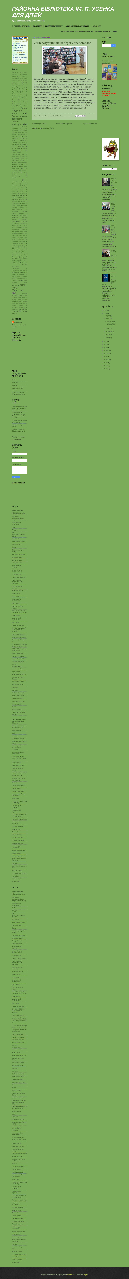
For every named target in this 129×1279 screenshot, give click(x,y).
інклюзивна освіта (18, 189)
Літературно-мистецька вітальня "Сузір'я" (19, 217)
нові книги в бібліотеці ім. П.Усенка (19, 247)
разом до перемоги (18, 274)
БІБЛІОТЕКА (37, 26)
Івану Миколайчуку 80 (19, 674)
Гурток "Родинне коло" (19, 111)
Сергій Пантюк (21, 278)
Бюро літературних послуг (19, 94)
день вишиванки (17, 591)
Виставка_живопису (19, 95)
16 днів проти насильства (16, 523)
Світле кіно (15, 832)
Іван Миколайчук (17, 669)
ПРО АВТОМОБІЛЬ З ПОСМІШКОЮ (19, 266)
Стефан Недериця (18, 840)
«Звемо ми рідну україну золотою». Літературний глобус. (19, 74)
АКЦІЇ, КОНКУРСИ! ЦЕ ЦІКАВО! (77, 26)
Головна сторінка (64, 124)
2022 (105, 313)
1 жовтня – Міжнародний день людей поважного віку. (19, 78)
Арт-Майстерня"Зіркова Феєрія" (19, 86)
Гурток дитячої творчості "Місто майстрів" (17, 581)
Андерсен (17, 84)
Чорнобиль (15, 309)
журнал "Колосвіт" (18, 659)
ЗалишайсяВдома (17, 176)
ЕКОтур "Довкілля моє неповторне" (19, 649)
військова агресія (16, 97)
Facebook (15, 382)
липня (108, 319)
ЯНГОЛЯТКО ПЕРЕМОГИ (114, 181)
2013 (105, 366)
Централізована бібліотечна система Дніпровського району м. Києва (19, 415)
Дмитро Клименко (18, 625)
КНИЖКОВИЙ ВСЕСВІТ (53, 26)
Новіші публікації (39, 124)
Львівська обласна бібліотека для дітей (18, 393)
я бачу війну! (16, 881)
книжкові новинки (18, 199)
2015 (105, 359)
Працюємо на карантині (16, 811)
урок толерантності (19, 297)
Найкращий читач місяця (18, 241)
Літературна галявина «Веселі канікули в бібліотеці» (19, 213)
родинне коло (16, 276)
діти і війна (16, 148)
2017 (105, 353)
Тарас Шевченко (17, 843)
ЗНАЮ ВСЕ (97, 26)
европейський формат (18, 158)
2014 (105, 363)
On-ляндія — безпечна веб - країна (19, 421)
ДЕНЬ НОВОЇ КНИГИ (113, 204)
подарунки (23, 257)
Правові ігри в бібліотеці (16, 806)
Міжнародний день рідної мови (18, 753)
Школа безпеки (17, 879)
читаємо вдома (17, 305)
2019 (105, 347)
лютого (108, 334)
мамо (18, 221)
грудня (108, 316)
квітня (108, 328)
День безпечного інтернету (17, 587)
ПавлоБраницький (22, 253)
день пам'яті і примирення (16, 600)
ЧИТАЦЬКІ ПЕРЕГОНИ (18, 307)
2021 (105, 341)
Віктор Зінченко (17, 560)
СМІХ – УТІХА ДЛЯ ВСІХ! (113, 228)
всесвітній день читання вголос (17, 570)
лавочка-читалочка (17, 209)
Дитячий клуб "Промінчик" (16, 619)
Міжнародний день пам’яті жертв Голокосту (18, 747)
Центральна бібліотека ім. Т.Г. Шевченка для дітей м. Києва (19, 408)
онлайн (23, 249)
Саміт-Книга (75, 105)
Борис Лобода (16, 92)
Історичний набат (17, 191)
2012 (105, 369)
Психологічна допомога (18, 270)
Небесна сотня (16, 245)
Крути (23, 203)
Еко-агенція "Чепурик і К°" (19, 160)
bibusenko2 (18, 322)
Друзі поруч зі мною (18, 156)
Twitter (14, 380)
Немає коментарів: (66, 116)
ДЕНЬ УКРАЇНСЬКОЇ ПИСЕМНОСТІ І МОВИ (19, 611)
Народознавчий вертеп (18, 243)
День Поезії (15, 136)
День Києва (18, 132)
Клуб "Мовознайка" (18, 197)
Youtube (14, 385)
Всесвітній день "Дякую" (20, 101)
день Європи (23, 130)
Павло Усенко (16, 788)
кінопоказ (22, 193)
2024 (105, 310)
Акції (26, 82)
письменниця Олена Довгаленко (18, 794)
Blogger (85, 1274)
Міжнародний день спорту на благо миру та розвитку (19, 235)
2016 (105, 356)
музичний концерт (19, 239)
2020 (105, 344)
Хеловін (19, 301)
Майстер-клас (16, 730)
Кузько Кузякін (16, 205)
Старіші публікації (89, 124)
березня (108, 331)
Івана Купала (16, 672)
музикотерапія (23, 237)
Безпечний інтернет (18, 90)
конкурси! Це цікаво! (18, 201)
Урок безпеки (23, 295)
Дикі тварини (15, 144)
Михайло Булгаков (19, 223)
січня (107, 337)
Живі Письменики (18, 653)
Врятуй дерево (23, 100)
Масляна (25, 221)
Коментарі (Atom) (48, 128)
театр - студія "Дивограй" (16, 846)
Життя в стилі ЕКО (18, 656)
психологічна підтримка (18, 272)
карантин (14, 193)
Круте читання (16, 203)
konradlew (69, 1274)
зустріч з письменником (17, 665)
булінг (23, 92)
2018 (105, 350)
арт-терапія (22, 88)
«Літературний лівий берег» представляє (62, 43)
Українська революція (19, 850)
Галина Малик (22, 105)
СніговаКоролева (16, 280)
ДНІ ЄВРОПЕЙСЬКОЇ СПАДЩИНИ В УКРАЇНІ (19, 152)
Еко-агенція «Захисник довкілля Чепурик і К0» (19, 645)
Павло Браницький (17, 251)
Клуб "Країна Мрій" (18, 195)
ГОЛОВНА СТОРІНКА (22, 26)
